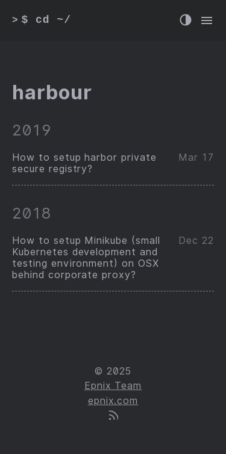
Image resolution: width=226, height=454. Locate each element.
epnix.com (113, 400)
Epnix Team (113, 385)
